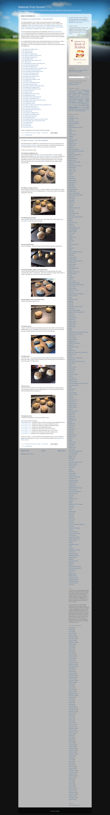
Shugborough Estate (73, 480)
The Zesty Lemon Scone (29, 77)
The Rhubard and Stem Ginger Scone (31, 60)
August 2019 (72, 682)
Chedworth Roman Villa (52, 27)
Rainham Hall (72, 458)
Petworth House (72, 442)
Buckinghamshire (85, 90)
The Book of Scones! (73, 84)
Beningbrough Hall (73, 158)
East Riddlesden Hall (73, 268)
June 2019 (71, 686)
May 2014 (71, 783)
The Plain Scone (27, 124)
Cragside (71, 239)
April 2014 (71, 785)
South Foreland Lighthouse (75, 491)
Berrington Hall (37, 28)
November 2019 (72, 677)
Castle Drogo (72, 198)
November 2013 (72, 794)
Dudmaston (71, 255)
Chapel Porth (72, 202)
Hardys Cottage (72, 321)
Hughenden (71, 345)
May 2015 (71, 761)
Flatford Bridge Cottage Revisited (76, 284)
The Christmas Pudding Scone (30, 112)
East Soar (71, 270)
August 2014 (72, 777)
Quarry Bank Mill (72, 454)
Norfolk (79, 99)
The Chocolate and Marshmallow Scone (33, 71)
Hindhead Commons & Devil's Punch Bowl (78, 332)
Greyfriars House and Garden (75, 306)
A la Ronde (71, 116)
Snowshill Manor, (29, 28)
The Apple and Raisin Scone (30, 84)
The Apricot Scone (27, 92)
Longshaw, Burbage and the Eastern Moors (79, 383)
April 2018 (71, 704)
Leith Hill (71, 376)
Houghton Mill (72, 341)
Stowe (70, 509)
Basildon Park (72, 145)
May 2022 (71, 649)
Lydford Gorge (72, 389)
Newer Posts (25, 450)
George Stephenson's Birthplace (76, 293)
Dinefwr (70, 249)
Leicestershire (81, 97)
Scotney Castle (72, 473)
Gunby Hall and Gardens (74, 310)
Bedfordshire (71, 90)
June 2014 (71, 781)
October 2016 (72, 730)
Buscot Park (71, 184)
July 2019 (71, 684)
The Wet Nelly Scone (27, 58)
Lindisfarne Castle (73, 379)
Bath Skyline (71, 153)
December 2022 (72, 636)
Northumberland (72, 102)
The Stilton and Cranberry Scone (31, 114)
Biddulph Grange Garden (74, 162)
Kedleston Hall (72, 354)
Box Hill (70, 174)
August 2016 (72, 733)
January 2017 (72, 726)
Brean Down (71, 176)
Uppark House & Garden (74, 550)
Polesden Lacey (72, 447)
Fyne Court (71, 292)
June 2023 (71, 627)
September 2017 (72, 711)
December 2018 (72, 693)
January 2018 (72, 706)
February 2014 (72, 788)
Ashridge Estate (72, 134)
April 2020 (71, 669)
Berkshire (77, 90)
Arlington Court (72, 130)
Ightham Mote (72, 350)
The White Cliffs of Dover (74, 533)
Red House (71, 460)
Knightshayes (72, 363)
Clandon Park (72, 215)
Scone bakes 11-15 (26, 430)
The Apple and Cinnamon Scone (31, 76)
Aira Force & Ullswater (74, 121)
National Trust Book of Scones (28, 145)
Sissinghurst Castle (73, 482)
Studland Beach (72, 511)
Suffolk (79, 105)
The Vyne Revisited (73, 531)
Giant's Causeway (73, 295)
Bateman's (71, 147)
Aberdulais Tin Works (73, 118)
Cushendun (71, 248)
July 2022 (71, 646)
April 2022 (71, 651)
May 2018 (71, 702)
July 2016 (71, 735)
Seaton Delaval (72, 475)
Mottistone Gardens (73, 411)
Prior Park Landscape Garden (75, 451)
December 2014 (72, 770)
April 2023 (71, 631)
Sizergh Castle (72, 484)
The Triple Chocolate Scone (30, 66)
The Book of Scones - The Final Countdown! (34, 140)
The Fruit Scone (27, 125)
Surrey (84, 105)
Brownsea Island (72, 180)
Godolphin (71, 302)
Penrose (71, 438)
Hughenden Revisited (74, 346)
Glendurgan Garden (73, 299)
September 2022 (72, 642)
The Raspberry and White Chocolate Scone (34, 63)
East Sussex (72, 94)
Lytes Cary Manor (73, 392)
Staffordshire (75, 105)
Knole (70, 365)
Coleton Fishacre (73, 231)
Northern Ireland (83, 100)
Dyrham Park (72, 266)
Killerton (70, 356)
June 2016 (71, 737)
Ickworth (71, 348)
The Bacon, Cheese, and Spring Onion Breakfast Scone (37, 104)
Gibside (70, 297)
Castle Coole (72, 196)
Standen (71, 502)
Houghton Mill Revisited (74, 343)
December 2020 (72, 662)
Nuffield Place (72, 418)
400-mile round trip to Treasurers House (44, 156)
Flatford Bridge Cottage (74, 282)
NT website (81, 32)
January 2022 (72, 656)
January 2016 (72, 746)
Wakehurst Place (73, 557)
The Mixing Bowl (28, 135)
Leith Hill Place (72, 378)
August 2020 (72, 667)
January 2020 (72, 673)
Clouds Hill (71, 224)
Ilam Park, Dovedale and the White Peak (78, 352)
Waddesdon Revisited (74, 555)
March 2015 (71, 764)
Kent (72, 97)
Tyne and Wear (81, 107)
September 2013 (72, 797)
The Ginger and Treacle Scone (30, 49)
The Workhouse (72, 535)
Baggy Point (71, 141)
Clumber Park (30, 25)
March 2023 (71, 633)
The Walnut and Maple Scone (29, 54)
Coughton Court (72, 237)
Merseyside (75, 99)
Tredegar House (72, 540)
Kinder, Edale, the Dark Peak (75, 357)
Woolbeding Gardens (73, 581)
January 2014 (72, 790)
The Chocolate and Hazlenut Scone (32, 69)
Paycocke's (71, 432)
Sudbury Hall (72, 513)
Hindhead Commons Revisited (76, 334)
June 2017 (71, 717)
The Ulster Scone (26, 62)
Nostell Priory (72, 416)
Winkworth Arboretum (74, 579)
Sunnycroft (71, 515)
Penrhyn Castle (72, 436)
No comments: (44, 132)
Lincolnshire (86, 97)
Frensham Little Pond (74, 290)
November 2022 (72, 638)
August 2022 (72, 644)
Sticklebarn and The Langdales (76, 504)
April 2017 (71, 721)
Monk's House (72, 401)
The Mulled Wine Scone (29, 95)
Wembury (71, 564)
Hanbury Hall (72, 315)
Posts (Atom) (30, 453)
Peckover (51, 28)
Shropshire (78, 104)
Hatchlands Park (72, 323)
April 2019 (71, 688)
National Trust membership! (75, 82)
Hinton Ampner (72, 335)
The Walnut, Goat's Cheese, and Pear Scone (34, 100)
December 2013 (72, 792)
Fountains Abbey (72, 288)
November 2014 (72, 772)
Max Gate (71, 396)
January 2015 (72, 768)
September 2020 (72, 666)
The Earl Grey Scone (27, 50)
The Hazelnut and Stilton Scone (31, 98)
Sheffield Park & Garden (74, 476)
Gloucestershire (85, 94)
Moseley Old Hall (73, 407)
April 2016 (71, 741)
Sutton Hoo (71, 517)
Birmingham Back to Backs (75, 165)
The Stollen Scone (27, 81)
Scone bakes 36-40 (26, 422)
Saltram (70, 469)
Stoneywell (71, 506)
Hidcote (70, 328)
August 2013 (72, 799)
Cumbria (71, 93)
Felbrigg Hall (72, 277)
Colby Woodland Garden (74, 227)
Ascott (70, 132)
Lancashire (76, 97)
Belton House (72, 156)
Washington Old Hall (73, 561)
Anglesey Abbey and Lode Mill (76, 127)
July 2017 (71, 715)
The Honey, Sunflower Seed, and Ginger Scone (35, 68)
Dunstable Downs (73, 259)
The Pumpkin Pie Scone (29, 103)
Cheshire (80, 91)
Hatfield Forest (72, 325)
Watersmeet (71, 562)
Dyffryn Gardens (72, 264)
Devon (80, 93)
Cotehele (71, 235)
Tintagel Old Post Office (74, 537)
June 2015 (71, 759)
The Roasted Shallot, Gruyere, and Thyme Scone (35, 119)
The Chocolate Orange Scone (29, 57)
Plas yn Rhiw (72, 445)
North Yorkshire (85, 99)
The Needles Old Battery (49, 25)
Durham (87, 93)
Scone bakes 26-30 (26, 425)
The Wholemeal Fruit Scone (30, 116)
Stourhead (71, 507)
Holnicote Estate (72, 337)
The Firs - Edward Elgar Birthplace (76, 524)
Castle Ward (24, 27)
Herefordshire (77, 96)
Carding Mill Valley (73, 189)
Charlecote (71, 204)
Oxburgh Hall (72, 429)
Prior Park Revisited (73, 453)
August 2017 (72, 713)
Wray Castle (71, 584)
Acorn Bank (71, 120)
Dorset (83, 93)
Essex (79, 94)
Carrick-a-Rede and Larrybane (76, 195)
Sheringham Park (73, 478)
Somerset (83, 104)
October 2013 (72, 796)
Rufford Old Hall (72, 465)
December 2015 (72, 748)
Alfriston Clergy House (74, 123)
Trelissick (71, 542)
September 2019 (72, 680)
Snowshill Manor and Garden (75, 487)
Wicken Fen (59, 25)
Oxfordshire (86, 102)
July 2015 (71, 757)
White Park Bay (72, 570)
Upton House (72, 551)
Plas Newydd (72, 443)
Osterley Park (72, 425)
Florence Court (72, 286)
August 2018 (72, 697)
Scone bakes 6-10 (25, 432)
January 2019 (72, 691)
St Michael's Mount (73, 498)
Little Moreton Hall (73, 381)
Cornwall (86, 91)
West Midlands (79, 109)
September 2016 (72, 732)
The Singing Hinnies (27, 52)
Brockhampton (72, 178)
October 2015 (72, 752)
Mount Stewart (31, 27)
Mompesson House (73, 400)
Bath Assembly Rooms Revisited (76, 151)
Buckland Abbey (72, 182)
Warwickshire (72, 109)
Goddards (71, 301)
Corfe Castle (71, 233)
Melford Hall (71, 398)
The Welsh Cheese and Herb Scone (32, 96)
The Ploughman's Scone (29, 101)
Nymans (71, 421)
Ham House (71, 314)
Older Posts (61, 450)
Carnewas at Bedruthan (74, 193)
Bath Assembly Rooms (74, 149)
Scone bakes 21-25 (26, 427)
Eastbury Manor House (74, 271)
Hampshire (71, 96)
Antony (70, 129)
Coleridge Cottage (73, 229)
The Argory (71, 522)
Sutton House (72, 518)
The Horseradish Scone (29, 117)
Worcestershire (82, 110)
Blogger (58, 811)
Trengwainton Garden (74, 544)
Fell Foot (71, 279)
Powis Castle (72, 449)
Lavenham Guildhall (73, 374)
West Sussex (86, 109)
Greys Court (71, 308)
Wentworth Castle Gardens (75, 566)
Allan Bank (71, 125)
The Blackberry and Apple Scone (31, 87)
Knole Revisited (72, 367)
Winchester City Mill (73, 577)
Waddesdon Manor (73, 553)
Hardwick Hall (72, 319)
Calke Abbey (72, 185)
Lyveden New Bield (73, 394)
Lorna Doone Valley (73, 385)
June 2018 (71, 700)
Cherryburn (71, 209)
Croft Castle (71, 240)
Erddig (70, 275)
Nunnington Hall (72, 420)
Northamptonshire (72, 100)
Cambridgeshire (72, 91)
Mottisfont (71, 409)
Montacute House (73, 403)
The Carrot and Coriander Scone (31, 108)
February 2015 (72, 766)
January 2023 (72, 635)
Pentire (70, 440)
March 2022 (71, 653)
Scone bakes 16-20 (26, 428)
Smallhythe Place (73, 486)
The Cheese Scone (28, 122)
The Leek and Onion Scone (30, 106)
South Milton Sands (73, 493)
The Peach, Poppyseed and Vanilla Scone (33, 85)
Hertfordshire (83, 96)
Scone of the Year (72, 104)
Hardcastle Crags (73, 317)
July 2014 (71, 779)
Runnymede (71, 467)
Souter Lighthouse (73, 489)
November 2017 (72, 709)
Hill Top (70, 330)
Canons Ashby (72, 187)
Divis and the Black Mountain (75, 251)
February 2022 (72, 655)
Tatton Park (71, 520)
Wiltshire (77, 110)
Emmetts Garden (73, 273)
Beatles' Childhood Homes (75, 154)
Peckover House (72, 434)
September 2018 (72, 695)
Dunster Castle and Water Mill (75, 260)
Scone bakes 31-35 (26, 424)
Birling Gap (71, 163)
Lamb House (72, 370)
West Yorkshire (72, 110)
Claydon (71, 218)
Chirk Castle (71, 211)
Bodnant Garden (39, 25)
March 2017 (71, 722)
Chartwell (71, 206)
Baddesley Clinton (73, 140)
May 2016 (71, 739)
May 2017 (71, 719)
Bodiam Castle (72, 169)
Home (43, 450)
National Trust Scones (31, 7)
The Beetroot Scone (28, 127)
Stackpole (71, 500)
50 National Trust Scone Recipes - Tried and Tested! (37, 19)
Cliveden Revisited (73, 222)
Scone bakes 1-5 (25, 433)
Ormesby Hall (72, 423)
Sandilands (71, 471)
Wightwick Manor (73, 573)
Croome (44, 28)
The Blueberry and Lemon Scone (31, 93)
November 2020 (72, 664)
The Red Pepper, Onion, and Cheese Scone (34, 120)
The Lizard (71, 526)
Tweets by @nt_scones (74, 805)
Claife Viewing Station (74, 213)
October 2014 (72, 774)
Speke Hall (71, 495)
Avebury (70, 138)
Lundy (70, 387)
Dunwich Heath (72, 262)
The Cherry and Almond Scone (30, 65)
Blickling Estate (72, 167)
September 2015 (72, 753)
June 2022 (71, 647)
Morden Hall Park (73, 405)
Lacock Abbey (72, 368)
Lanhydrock (71, 372)
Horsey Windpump (73, 339)
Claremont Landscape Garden (76, 216)
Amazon (71, 33)
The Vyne (71, 529)
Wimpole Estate (72, 575)
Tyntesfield (71, 548)
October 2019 (72, 678)
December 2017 (72, 708)
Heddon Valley (72, 326)
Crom (70, 242)
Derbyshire (75, 93)
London (70, 99)
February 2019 (72, 689)
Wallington (71, 559)
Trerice (70, 546)
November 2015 (72, 750)
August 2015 (72, 755)
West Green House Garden (75, 568)
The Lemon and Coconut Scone (31, 73)
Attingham (71, 136)
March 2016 (71, 742)
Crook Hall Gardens (73, 244)
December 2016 (72, 728)
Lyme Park (71, 390)
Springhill (71, 497)
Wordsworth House (73, 583)
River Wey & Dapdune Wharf (75, 462)
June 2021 (71, 660)
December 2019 (72, 675)
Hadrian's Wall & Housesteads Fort (77, 312)
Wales (87, 107)
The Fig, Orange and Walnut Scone (32, 89)
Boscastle (71, 173)
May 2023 (71, 629)
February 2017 (72, 724)
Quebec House (72, 456)
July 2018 (71, 699)
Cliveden (71, 220)
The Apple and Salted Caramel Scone (31, 55)
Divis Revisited (72, 253)
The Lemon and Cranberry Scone (31, 82)
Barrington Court (72, 143)
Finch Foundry (72, 281)
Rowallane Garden (40, 27)
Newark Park (72, 414)
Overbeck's (71, 427)
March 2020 (71, 671)
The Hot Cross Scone (28, 90)
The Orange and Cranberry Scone (31, 79)
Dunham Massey (72, 257)
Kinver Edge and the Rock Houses (76, 361)
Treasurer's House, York (74, 539)
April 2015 (71, 763)
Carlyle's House (72, 191)
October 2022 (72, 640)
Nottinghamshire (80, 102)
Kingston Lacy (72, 359)
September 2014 (72, 775)
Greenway (71, 304)
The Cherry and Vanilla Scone (30, 74)
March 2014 (71, 786)
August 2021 (72, 658)
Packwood (71, 431)
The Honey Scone (27, 111)
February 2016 (72, 744)
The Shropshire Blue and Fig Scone (32, 109)
